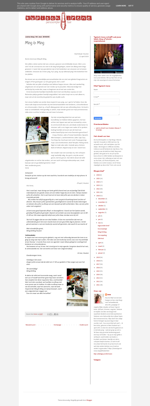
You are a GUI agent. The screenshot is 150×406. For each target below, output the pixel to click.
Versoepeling (102, 235)
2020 (98, 196)
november (101, 202)
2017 (98, 264)
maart (100, 246)
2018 (98, 261)
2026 (98, 175)
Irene (109, 295)
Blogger (89, 400)
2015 (98, 271)
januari (100, 253)
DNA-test (101, 238)
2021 (98, 192)
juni (99, 219)
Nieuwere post (30, 325)
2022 (98, 189)
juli (99, 216)
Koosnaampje (102, 229)
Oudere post (84, 325)
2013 (98, 278)
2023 (98, 185)
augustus (101, 212)
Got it (130, 6)
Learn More (121, 6)
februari (101, 250)
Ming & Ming (102, 232)
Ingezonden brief (103, 226)
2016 (98, 268)
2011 (98, 285)
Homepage (57, 325)
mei (99, 223)
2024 (98, 182)
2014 (98, 275)
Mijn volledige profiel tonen (103, 354)
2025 (98, 178)
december (101, 199)
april (99, 243)
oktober (101, 206)
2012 (98, 281)
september (102, 209)
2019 (98, 257)
